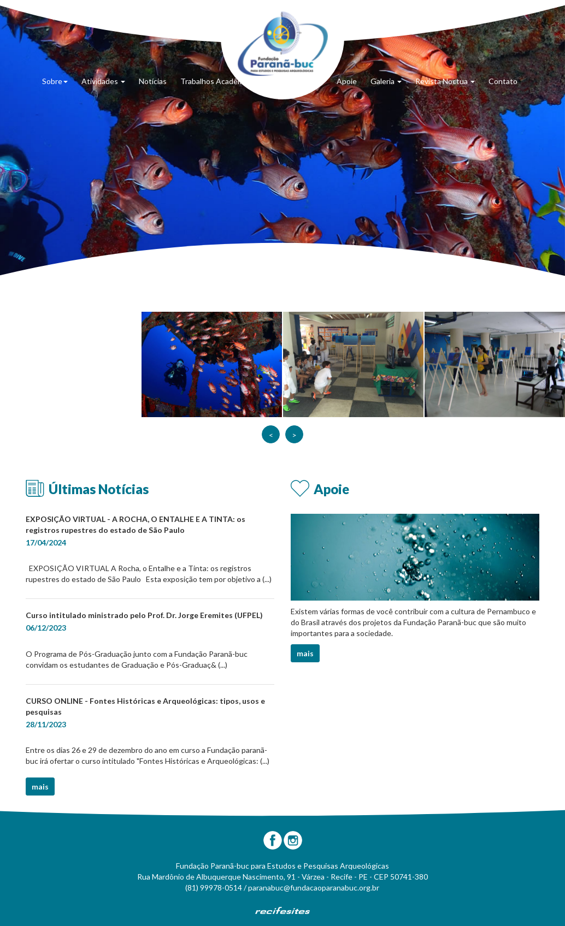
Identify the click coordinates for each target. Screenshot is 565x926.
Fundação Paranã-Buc (283, 43)
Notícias (153, 81)
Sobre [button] (55, 81)
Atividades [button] (103, 81)
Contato (503, 81)
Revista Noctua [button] (445, 81)
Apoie (347, 81)
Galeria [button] (386, 81)
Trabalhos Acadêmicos (218, 81)
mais (40, 786)
